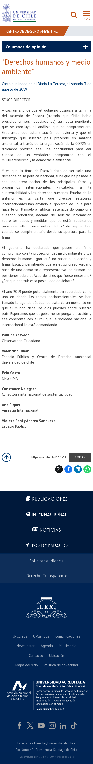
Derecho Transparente (46, 575)
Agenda (47, 645)
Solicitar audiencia (46, 561)
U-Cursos (20, 636)
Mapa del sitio (26, 665)
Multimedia (67, 645)
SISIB (41, 756)
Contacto (36, 655)
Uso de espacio (49, 546)
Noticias (50, 530)
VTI (48, 756)
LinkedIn (78, 469)
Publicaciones (50, 499)
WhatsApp (87, 469)
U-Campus (41, 636)
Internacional (49, 515)
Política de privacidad (61, 665)
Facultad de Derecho (31, 743)
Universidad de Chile (62, 756)
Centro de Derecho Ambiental (32, 31)
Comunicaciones (67, 636)
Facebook (68, 469)
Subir (6, 457)
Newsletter (26, 645)
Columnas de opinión (26, 47)
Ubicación (56, 655)
